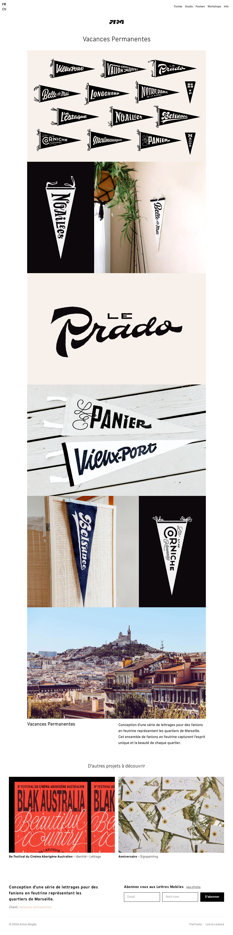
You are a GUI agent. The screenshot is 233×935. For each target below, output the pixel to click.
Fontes (178, 6)
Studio (189, 6)
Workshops (214, 6)
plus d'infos (193, 887)
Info (226, 6)
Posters (200, 6)
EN (4, 9)
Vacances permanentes (35, 907)
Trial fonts (195, 924)
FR (4, 4)
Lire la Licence (215, 924)
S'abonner (212, 897)
